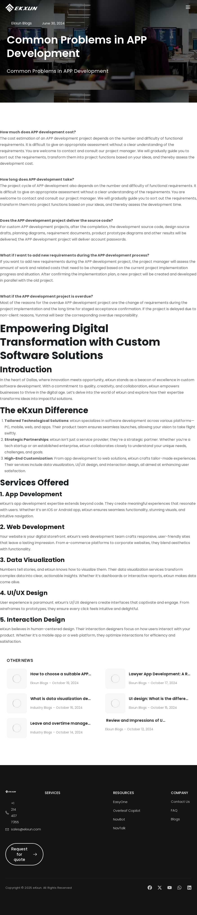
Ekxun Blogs (39, 683)
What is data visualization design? (61, 698)
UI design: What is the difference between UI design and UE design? (159, 698)
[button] (188, 7)
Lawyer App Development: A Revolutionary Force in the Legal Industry (159, 674)
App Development (33, 494)
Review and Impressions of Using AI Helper (136, 720)
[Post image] (17, 679)
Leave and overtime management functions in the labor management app (61, 723)
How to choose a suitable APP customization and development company (61, 674)
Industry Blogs (41, 707)
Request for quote (24, 854)
